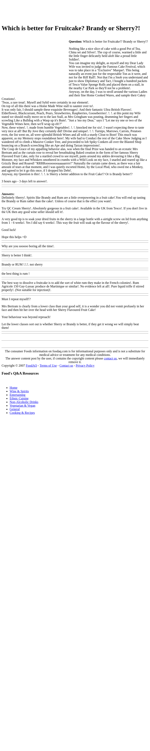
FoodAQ (31, 365)
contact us (110, 358)
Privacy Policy (85, 365)
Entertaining (17, 394)
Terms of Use (48, 365)
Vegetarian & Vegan (22, 405)
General (15, 409)
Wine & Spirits (19, 391)
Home (13, 387)
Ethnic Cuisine (19, 398)
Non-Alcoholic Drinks (24, 402)
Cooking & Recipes (22, 412)
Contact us (66, 365)
